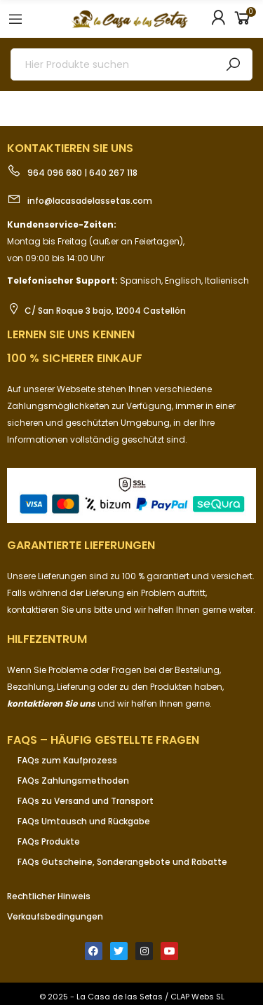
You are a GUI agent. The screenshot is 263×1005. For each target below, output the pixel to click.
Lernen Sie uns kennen (71, 334)
